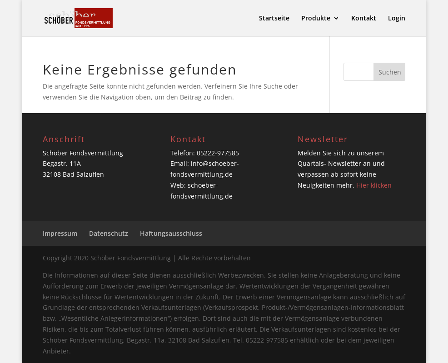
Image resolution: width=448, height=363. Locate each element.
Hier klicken (374, 185)
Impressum (60, 233)
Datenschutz (108, 233)
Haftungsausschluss (171, 233)
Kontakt (363, 18)
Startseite (274, 18)
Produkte (315, 18)
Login (396, 18)
